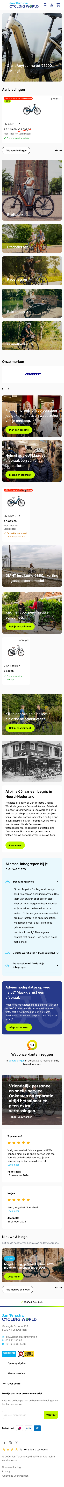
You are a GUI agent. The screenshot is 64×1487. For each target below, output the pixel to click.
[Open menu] (5, 5)
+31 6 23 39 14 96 (15, 1343)
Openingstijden (14, 1363)
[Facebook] (4, 1443)
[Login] (52, 5)
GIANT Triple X (12, 665)
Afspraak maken (18, 1027)
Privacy (6, 1471)
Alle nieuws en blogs (18, 1289)
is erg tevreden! (36, 1449)
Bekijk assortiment (20, 626)
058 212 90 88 (13, 1340)
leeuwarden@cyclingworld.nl (21, 1336)
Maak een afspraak (20, 474)
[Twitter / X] (16, 1443)
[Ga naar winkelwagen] (58, 5)
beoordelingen (17, 1060)
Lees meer (15, 845)
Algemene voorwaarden (15, 1475)
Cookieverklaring (11, 1467)
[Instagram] (10, 1442)
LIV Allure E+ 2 (12, 124)
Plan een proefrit (19, 429)
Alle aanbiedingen (16, 150)
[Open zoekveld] (45, 5)
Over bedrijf (11, 1383)
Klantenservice (13, 1373)
